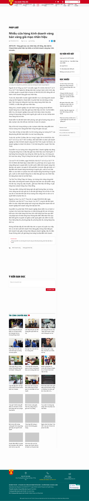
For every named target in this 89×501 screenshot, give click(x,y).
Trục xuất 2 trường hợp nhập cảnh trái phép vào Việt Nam (48, 406)
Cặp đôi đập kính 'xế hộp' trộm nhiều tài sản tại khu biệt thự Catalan (16, 387)
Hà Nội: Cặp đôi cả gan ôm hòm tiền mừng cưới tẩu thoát (67, 112)
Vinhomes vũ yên (63, 127)
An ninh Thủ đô (21, 2)
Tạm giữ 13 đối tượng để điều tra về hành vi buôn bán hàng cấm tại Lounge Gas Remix (16, 407)
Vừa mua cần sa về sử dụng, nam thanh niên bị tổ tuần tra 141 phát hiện (32, 445)
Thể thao (64, 5)
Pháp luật (38, 5)
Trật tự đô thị (19, 5)
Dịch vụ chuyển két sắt (64, 135)
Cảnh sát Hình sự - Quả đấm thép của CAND (69, 62)
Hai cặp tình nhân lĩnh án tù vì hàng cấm (31, 349)
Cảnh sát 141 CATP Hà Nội (67, 58)
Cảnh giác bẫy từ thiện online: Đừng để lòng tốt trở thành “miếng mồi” (15, 368)
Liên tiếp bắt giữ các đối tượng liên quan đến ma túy (31, 331)
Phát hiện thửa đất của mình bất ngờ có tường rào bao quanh (15, 350)
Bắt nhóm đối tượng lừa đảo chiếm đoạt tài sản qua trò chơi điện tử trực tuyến (32, 388)
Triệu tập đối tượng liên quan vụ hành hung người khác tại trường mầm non (32, 368)
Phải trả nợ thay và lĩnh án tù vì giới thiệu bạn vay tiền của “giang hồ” (68, 119)
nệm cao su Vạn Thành (68, 132)
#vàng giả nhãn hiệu (27, 247)
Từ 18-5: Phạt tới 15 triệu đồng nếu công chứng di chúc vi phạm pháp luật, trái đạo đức (67, 86)
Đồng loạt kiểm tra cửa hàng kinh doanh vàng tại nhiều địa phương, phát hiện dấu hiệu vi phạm (31, 241)
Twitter (52, 41)
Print (54, 41)
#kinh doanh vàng (16, 247)
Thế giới (34, 5)
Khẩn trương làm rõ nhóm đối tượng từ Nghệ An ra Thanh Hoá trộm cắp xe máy (48, 369)
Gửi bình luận (50, 289)
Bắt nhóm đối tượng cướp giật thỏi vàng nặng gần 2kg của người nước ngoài (16, 427)
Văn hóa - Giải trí (58, 5)
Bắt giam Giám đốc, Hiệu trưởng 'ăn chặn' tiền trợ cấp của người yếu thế (66, 104)
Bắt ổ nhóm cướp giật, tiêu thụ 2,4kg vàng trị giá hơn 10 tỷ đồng (31, 406)
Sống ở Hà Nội (70, 5)
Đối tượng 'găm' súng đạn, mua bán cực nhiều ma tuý (47, 350)
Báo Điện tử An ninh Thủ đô (11, 3)
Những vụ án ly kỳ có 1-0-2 (67, 72)
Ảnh (24, 5)
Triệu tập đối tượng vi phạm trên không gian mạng (31, 426)
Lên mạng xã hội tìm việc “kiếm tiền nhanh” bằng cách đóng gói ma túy (48, 331)
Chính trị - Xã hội (28, 5)
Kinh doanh (76, 5)
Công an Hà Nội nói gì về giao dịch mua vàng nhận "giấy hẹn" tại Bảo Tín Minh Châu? (67, 96)
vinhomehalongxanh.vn (64, 130)
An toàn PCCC (64, 66)
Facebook (49, 41)
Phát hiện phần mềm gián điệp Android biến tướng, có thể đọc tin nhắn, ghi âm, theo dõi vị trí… (48, 388)
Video (43, 5)
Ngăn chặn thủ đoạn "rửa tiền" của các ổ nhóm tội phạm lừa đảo (48, 426)
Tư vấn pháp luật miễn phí (67, 69)
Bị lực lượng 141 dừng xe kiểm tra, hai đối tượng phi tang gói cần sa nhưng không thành (15, 332)
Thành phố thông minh (49, 5)
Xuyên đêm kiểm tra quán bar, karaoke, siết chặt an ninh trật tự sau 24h (16, 445)
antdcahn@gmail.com (70, 478)
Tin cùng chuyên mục (18, 315)
